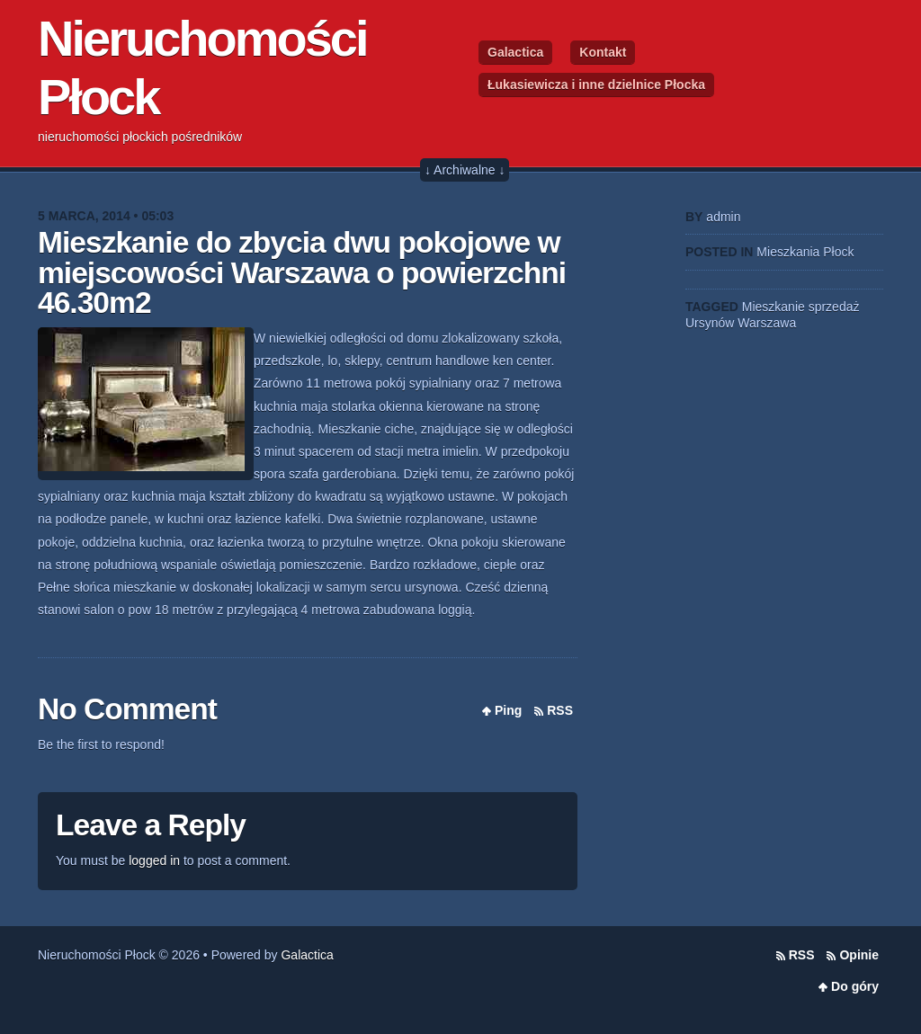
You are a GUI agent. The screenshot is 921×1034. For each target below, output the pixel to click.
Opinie (859, 955)
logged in (154, 860)
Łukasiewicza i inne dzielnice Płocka (596, 84)
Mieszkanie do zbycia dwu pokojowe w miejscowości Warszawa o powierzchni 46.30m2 (302, 272)
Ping (508, 710)
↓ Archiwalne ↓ (465, 170)
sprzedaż (834, 306)
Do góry (855, 986)
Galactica (515, 52)
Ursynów (709, 323)
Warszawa (767, 323)
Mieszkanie (773, 306)
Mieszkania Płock (805, 252)
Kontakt (602, 52)
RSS (560, 710)
